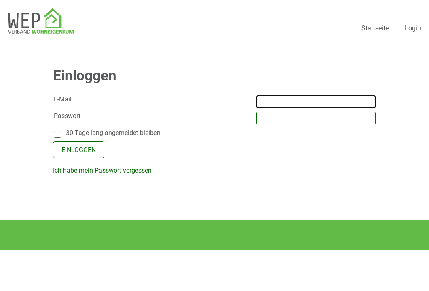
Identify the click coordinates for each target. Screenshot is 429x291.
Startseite (375, 28)
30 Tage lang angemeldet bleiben (113, 133)
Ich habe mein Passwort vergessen (102, 170)
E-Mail (63, 99)
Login (413, 28)
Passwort (67, 116)
